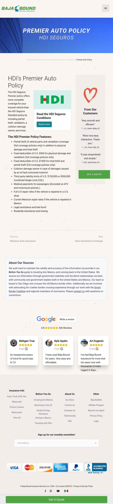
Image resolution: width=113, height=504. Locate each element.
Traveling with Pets (43, 423)
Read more (44, 124)
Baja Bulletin (96, 400)
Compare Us (69, 410)
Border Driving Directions (43, 411)
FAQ (70, 421)
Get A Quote (94, 174)
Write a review (67, 319)
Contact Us (70, 405)
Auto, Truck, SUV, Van (16, 396)
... (97, 370)
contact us (79, 291)
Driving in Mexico (43, 418)
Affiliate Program (96, 405)
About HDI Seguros (67, 60)
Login (96, 421)
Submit (95, 443)
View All (16, 418)
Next (89, 239)
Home (29, 60)
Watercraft (16, 402)
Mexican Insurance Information (46, 60)
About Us (70, 394)
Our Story (69, 400)
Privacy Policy (96, 416)
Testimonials (70, 416)
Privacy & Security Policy (83, 486)
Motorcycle (17, 412)
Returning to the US (43, 405)
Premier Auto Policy (84, 60)
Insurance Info (16, 390)
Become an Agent (96, 410)
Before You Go (43, 394)
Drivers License (17, 407)
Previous (23, 239)
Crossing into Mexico (43, 400)
